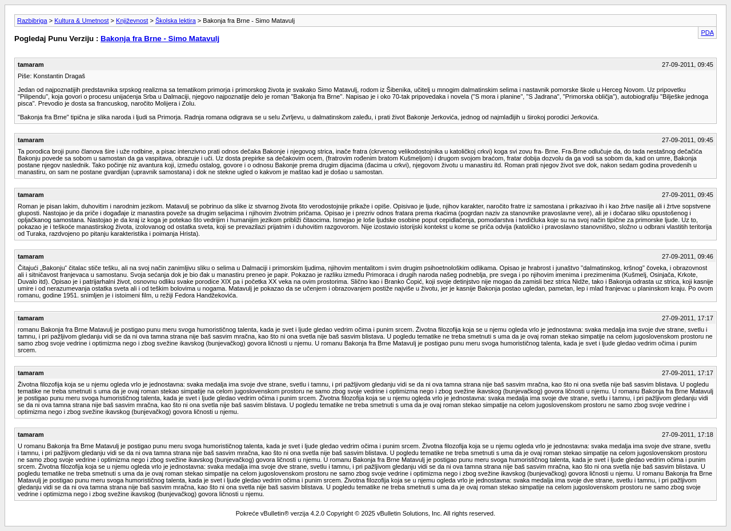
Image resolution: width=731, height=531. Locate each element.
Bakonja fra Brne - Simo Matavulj (160, 38)
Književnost (132, 20)
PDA (707, 32)
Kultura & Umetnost (81, 20)
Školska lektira (175, 20)
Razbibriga (32, 20)
